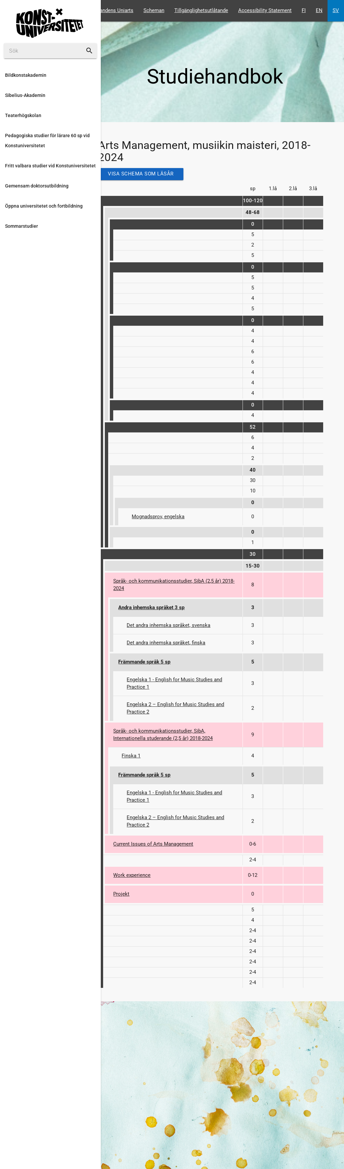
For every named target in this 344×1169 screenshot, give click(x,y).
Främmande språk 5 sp (144, 662)
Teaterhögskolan (23, 115)
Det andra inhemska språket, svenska (168, 625)
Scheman (153, 10)
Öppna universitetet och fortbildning (44, 206)
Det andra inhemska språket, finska (166, 643)
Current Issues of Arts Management (153, 844)
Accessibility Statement (265, 10)
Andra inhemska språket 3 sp (151, 607)
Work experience (131, 875)
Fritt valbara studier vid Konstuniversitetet (50, 165)
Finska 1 (131, 756)
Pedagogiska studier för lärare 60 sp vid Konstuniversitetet (47, 140)
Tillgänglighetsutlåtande (201, 10)
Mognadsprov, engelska (158, 517)
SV (336, 10)
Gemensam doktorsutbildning (37, 186)
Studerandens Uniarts (109, 10)
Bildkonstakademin (25, 75)
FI (304, 10)
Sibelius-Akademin (25, 95)
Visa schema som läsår (141, 174)
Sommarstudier (21, 226)
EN (319, 10)
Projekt (121, 894)
